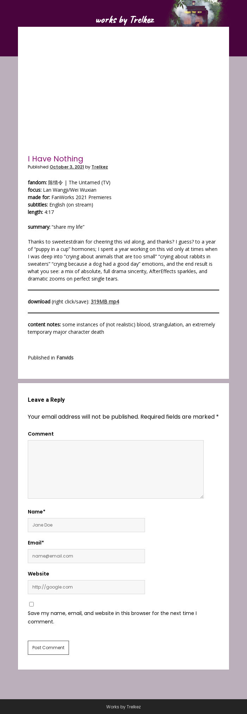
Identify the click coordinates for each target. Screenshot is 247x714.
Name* (36, 511)
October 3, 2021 (67, 167)
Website (38, 573)
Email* (36, 542)
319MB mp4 (105, 301)
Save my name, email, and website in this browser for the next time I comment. (112, 617)
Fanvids (65, 357)
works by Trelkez (124, 19)
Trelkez (99, 167)
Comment (41, 433)
